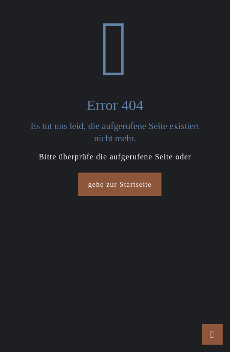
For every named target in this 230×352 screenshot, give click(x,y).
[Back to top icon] (212, 334)
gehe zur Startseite (120, 184)
